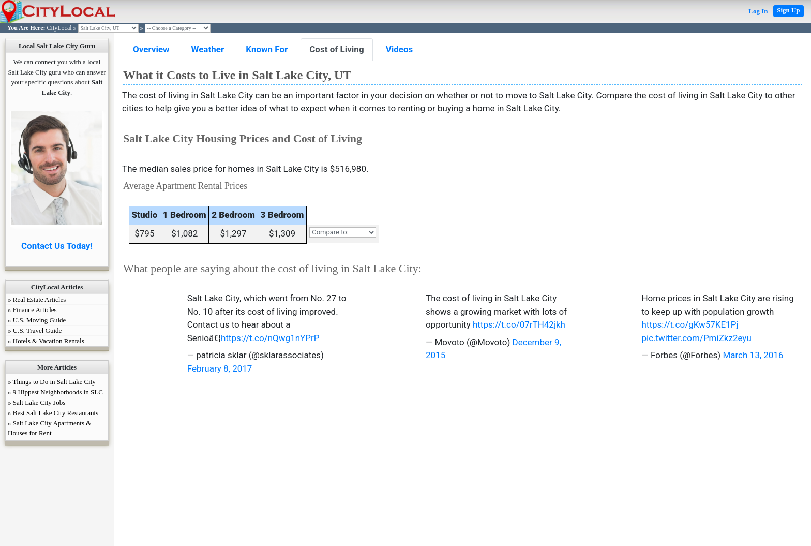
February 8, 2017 (219, 368)
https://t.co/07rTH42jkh (519, 324)
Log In (758, 11)
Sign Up (788, 10)
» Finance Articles (32, 310)
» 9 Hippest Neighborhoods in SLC (55, 392)
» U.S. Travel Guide (35, 330)
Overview (151, 49)
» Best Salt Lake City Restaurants (53, 413)
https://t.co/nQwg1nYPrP (270, 338)
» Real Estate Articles (37, 299)
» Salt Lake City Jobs (36, 402)
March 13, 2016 (753, 355)
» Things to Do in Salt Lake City (52, 382)
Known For (267, 49)
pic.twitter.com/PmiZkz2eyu (696, 338)
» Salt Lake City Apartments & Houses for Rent (49, 428)
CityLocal (59, 28)
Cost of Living (336, 49)
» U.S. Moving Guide (37, 320)
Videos (399, 49)
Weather (207, 49)
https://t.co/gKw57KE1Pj (689, 324)
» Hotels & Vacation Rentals (46, 341)
